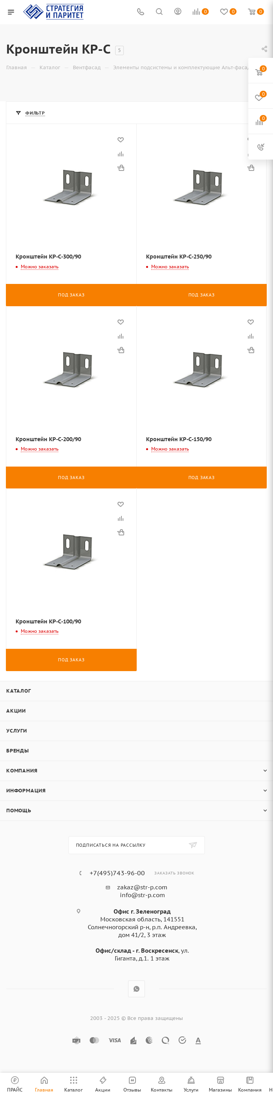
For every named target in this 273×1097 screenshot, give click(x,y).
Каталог (18, 691)
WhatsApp (136, 988)
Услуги (16, 730)
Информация (26, 790)
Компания (21, 770)
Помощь (18, 810)
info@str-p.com (142, 895)
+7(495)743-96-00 (117, 873)
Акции (16, 710)
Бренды (17, 750)
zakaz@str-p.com (142, 887)
